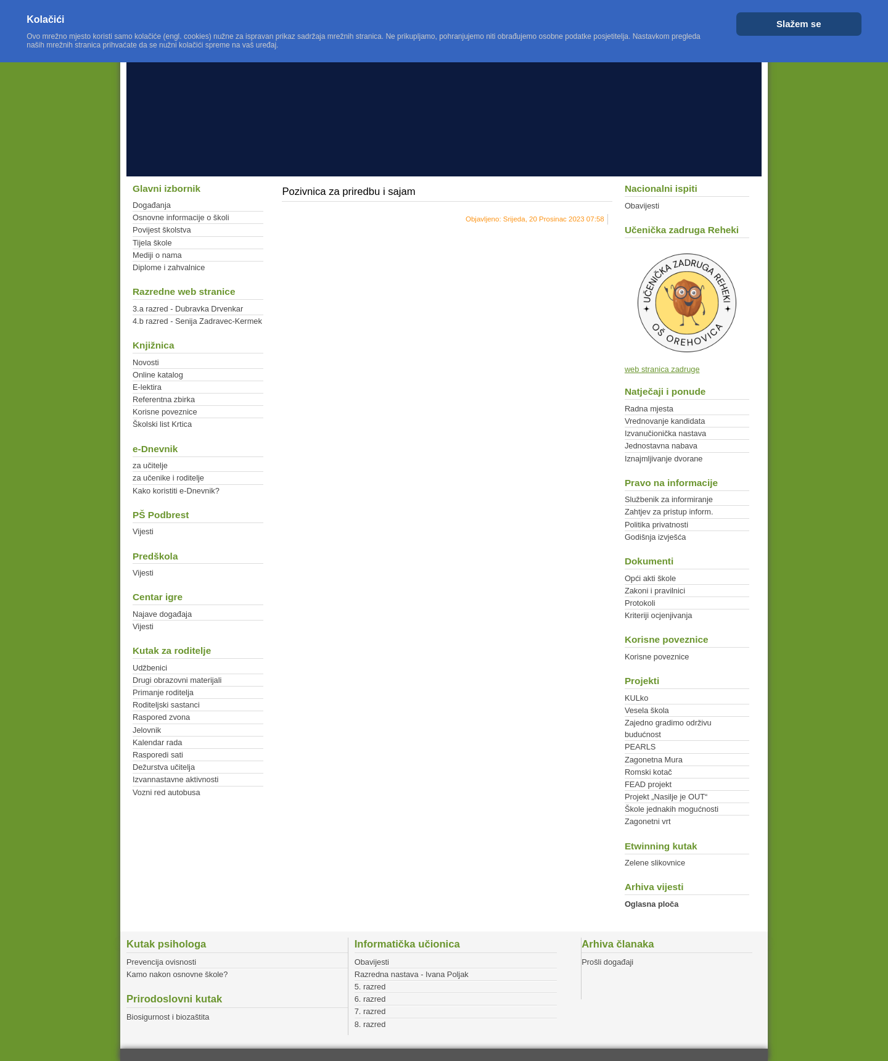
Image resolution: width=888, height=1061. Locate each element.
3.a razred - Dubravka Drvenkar (188, 308)
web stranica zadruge (662, 369)
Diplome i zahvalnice (169, 267)
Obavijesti (642, 205)
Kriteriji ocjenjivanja (659, 615)
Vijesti (143, 531)
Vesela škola (647, 710)
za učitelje (150, 465)
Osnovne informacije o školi (181, 217)
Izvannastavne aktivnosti (175, 779)
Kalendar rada (157, 742)
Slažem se (798, 24)
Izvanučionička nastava (665, 433)
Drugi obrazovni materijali (177, 680)
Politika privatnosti (656, 524)
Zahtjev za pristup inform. (669, 511)
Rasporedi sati (158, 754)
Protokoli (640, 603)
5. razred (370, 986)
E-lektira (147, 387)
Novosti (146, 362)
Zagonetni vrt (648, 821)
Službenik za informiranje (669, 499)
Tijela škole (152, 242)
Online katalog (158, 374)
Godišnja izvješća (655, 537)
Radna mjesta (649, 408)
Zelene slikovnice (655, 862)
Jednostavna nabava (661, 445)
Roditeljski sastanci (166, 704)
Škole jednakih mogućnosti (671, 809)
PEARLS (640, 746)
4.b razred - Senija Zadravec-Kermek (197, 321)
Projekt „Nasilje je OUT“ (666, 796)
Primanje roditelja (163, 692)
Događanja (152, 205)
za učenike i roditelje (168, 477)
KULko (636, 698)
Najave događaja (162, 614)
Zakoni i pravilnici (655, 590)
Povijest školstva (162, 229)
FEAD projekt (648, 784)
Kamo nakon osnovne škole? (177, 974)
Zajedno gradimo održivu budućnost (668, 728)
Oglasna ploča (651, 904)
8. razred (370, 1024)
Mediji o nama (157, 255)
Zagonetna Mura (654, 759)
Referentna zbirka (164, 399)
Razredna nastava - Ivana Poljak (412, 974)
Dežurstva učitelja (164, 767)
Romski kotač (648, 772)
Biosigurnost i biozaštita (167, 1017)
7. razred (370, 1011)
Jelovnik (147, 730)
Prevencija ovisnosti (161, 962)
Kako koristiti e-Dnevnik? (176, 490)
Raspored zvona (161, 717)
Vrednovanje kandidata (665, 421)
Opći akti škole (650, 578)
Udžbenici (150, 667)
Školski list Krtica (162, 424)
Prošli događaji (607, 962)
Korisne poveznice (165, 411)
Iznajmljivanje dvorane (664, 458)
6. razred (370, 999)
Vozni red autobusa (166, 792)
